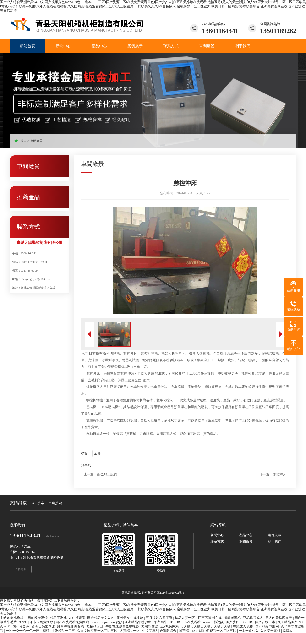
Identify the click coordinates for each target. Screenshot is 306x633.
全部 (97, 453)
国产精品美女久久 (101, 618)
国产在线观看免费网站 (72, 622)
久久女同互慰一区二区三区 (97, 631)
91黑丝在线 (150, 626)
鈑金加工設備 (100, 474)
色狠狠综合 (168, 631)
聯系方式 (217, 541)
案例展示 (274, 535)
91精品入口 (95, 626)
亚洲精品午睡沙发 (138, 622)
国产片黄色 (21, 626)
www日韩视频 (213, 622)
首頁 (23, 141)
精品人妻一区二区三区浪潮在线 (199, 618)
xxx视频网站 (169, 626)
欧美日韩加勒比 (44, 626)
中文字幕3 (150, 631)
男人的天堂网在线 (279, 618)
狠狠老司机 (233, 618)
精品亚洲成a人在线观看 (68, 618)
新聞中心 (217, 535)
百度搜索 (55, 503)
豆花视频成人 (253, 618)
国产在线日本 (265, 622)
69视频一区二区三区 (221, 631)
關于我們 (274, 541)
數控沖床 (273, 474)
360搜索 (38, 503)
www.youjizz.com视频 (107, 622)
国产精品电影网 (267, 626)
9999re (23, 622)
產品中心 (245, 535)
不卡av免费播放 (42, 622)
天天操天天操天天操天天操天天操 (205, 626)
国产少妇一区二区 (240, 622)
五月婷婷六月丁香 (159, 618)
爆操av (288, 631)
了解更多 (20, 569)
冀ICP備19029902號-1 (170, 592)
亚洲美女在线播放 (130, 618)
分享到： (87, 465)
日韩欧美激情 (38, 618)
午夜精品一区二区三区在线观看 (178, 622)
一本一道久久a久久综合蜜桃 (260, 631)
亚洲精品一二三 (64, 631)
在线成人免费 (243, 626)
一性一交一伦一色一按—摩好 (28, 631)
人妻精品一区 (130, 631)
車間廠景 (36, 141)
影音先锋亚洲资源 (71, 626)
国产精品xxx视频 (192, 631)
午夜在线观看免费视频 (122, 626)
